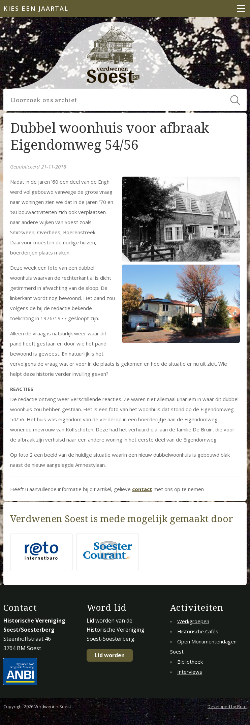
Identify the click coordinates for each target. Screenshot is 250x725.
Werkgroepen (193, 621)
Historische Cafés (197, 631)
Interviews (189, 671)
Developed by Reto (227, 706)
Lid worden (110, 655)
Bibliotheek (190, 661)
